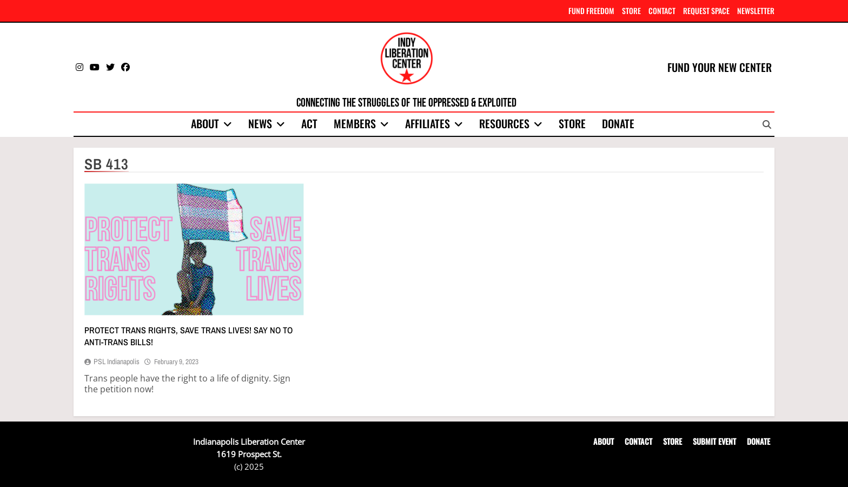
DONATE (758, 441)
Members (355, 123)
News (260, 123)
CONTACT (661, 10)
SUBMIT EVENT (714, 441)
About (205, 123)
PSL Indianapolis (117, 361)
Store (572, 123)
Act (309, 123)
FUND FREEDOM (591, 10)
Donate (618, 123)
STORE (631, 10)
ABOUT (603, 441)
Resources (504, 123)
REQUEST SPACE (706, 10)
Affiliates (427, 123)
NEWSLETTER (755, 10)
